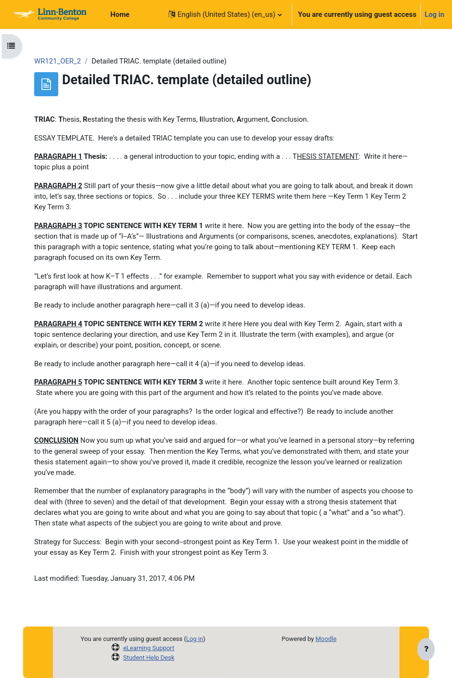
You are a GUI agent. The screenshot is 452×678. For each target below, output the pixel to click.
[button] (225, 14)
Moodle (325, 638)
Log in (434, 14)
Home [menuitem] (119, 14)
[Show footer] (426, 650)
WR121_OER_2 (57, 61)
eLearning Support (148, 648)
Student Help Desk (149, 657)
